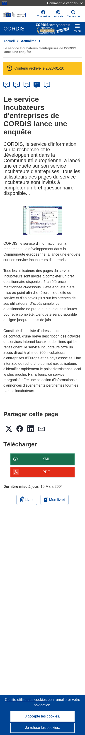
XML (46, 459)
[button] (58, 14)
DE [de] (7, 84)
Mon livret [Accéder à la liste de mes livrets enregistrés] (54, 500)
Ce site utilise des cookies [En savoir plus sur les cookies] (26, 700)
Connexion (43, 14)
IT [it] (47, 84)
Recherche (73, 14)
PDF (46, 472)
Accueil (9, 41)
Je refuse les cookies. (42, 728)
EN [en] (17, 84)
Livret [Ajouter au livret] (27, 499)
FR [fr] (37, 84)
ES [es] (27, 84)
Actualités (28, 41)
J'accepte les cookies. (42, 716)
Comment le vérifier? (65, 3)
